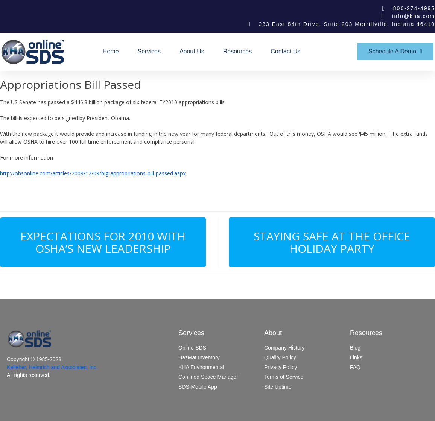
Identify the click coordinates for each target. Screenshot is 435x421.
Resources (237, 51)
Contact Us (285, 51)
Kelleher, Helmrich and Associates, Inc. (52, 367)
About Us (191, 51)
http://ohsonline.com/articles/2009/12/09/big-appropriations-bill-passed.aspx (93, 173)
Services (149, 51)
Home (111, 51)
